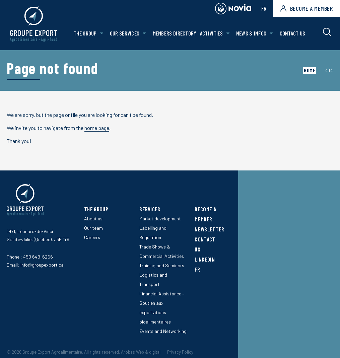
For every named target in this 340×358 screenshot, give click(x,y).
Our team (93, 228)
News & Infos (251, 33)
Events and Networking (163, 331)
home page (96, 128)
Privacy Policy (180, 352)
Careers (92, 237)
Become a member (306, 8)
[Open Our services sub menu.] (144, 33)
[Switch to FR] (208, 269)
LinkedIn (204, 259)
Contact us (292, 33)
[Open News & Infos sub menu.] (271, 33)
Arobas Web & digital (140, 352)
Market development (160, 218)
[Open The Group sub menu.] (102, 33)
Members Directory (175, 33)
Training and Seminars (161, 265)
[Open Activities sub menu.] (228, 33)
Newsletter (209, 229)
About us (93, 218)
